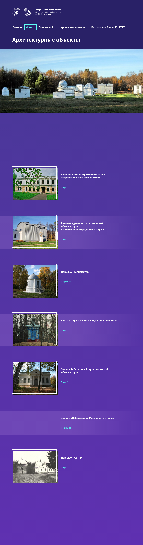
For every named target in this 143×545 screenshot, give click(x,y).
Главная (17, 27)
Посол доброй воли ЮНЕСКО (108, 27)
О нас (29, 27)
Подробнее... (67, 187)
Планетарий (45, 27)
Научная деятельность (72, 27)
